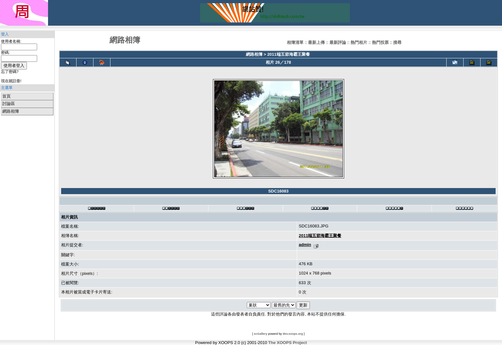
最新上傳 (316, 42)
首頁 (6, 96)
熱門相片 (359, 42)
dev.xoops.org (293, 333)
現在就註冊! (11, 81)
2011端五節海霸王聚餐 (288, 54)
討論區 (8, 103)
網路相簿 (10, 111)
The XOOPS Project (287, 342)
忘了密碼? (10, 72)
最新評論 (337, 42)
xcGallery (260, 333)
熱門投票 (380, 42)
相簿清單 (295, 42)
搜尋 (397, 42)
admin (305, 244)
